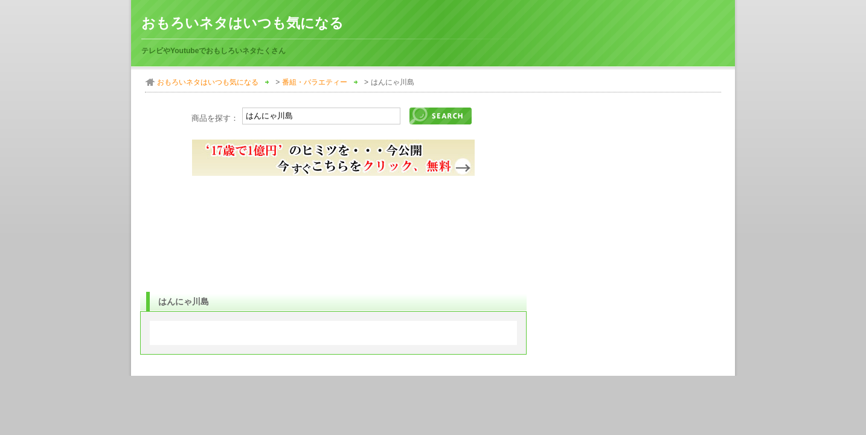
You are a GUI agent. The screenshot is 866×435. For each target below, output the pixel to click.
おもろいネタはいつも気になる (242, 23)
